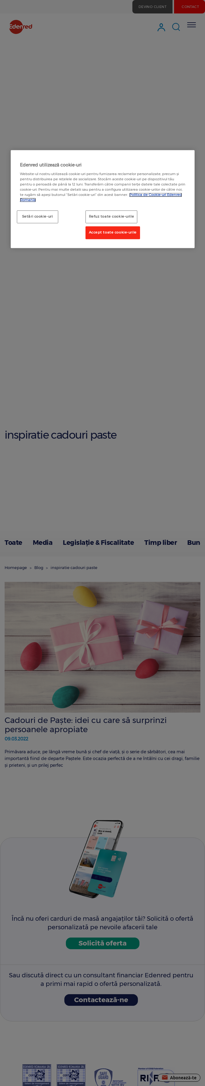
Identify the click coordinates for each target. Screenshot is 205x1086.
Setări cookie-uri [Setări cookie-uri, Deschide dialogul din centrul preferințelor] (37, 217)
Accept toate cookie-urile (113, 232)
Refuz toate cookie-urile (111, 217)
